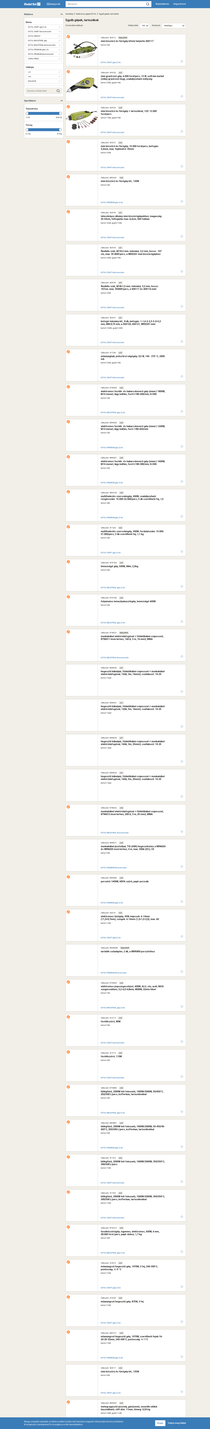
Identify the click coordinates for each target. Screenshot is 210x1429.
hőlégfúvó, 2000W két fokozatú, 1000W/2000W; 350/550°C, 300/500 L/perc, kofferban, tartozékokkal (123, 878)
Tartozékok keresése (111, 1390)
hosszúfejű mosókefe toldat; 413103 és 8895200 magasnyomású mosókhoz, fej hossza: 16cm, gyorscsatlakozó (127, 1258)
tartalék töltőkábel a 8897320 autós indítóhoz (116, 1079)
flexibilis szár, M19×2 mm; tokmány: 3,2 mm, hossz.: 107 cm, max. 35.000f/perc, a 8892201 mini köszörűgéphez (126, 194)
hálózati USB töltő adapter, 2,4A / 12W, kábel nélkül (118, 1155)
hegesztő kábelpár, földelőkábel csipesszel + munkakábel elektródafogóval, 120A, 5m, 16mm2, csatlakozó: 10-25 (123, 524)
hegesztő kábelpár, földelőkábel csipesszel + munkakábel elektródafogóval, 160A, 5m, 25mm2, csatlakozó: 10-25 (123, 574)
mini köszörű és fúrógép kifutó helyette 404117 (117, 41)
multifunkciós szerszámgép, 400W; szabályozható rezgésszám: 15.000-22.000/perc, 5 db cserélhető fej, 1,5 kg (126, 372)
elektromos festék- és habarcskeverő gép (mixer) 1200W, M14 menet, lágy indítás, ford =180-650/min (126, 321)
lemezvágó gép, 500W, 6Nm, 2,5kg (109, 421)
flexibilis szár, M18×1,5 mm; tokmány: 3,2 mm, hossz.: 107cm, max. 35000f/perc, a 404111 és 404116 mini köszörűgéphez (127, 220)
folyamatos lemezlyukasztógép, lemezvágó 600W (118, 446)
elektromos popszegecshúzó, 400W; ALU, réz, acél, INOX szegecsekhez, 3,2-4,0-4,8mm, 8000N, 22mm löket (122, 726)
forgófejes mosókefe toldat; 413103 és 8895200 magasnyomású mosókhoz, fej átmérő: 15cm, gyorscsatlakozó (126, 1334)
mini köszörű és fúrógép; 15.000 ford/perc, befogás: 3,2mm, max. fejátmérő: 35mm (127, 118)
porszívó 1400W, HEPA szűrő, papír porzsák (115, 649)
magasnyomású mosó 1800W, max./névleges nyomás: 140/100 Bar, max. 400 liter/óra (125, 1207)
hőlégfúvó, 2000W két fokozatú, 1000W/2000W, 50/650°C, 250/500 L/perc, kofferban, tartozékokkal (127, 802)
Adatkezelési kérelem (136, 1390)
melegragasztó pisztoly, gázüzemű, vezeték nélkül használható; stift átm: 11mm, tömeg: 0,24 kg (126, 1030)
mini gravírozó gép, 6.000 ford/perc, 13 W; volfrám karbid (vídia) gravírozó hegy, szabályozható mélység (126, 68)
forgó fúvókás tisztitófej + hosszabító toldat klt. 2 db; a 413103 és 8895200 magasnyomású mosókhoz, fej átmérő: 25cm (125, 1283)
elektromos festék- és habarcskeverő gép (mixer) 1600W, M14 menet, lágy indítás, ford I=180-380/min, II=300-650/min (126, 346)
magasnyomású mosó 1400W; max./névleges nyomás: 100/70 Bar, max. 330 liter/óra (127, 1233)
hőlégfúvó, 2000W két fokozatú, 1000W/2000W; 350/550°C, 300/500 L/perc (123, 853)
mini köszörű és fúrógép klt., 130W (110, 142)
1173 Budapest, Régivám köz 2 (84, 1414)
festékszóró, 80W (101, 750)
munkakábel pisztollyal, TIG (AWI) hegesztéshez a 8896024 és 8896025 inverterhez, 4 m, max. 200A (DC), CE (125, 625)
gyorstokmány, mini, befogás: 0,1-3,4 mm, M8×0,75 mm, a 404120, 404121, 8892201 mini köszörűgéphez (127, 1106)
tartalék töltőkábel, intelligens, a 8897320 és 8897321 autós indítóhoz (123, 1055)
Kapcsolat (78, 1390)
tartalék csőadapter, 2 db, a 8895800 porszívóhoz (118, 699)
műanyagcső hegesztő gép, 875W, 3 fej (112, 953)
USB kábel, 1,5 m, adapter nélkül (108, 1181)
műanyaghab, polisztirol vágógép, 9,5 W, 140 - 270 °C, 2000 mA (125, 269)
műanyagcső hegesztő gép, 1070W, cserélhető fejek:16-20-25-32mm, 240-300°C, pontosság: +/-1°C (125, 979)
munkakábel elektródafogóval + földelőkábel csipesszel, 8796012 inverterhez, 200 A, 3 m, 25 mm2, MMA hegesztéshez (127, 599)
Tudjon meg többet (177, 1423)
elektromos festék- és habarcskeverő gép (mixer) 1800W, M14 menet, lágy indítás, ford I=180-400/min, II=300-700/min (126, 296)
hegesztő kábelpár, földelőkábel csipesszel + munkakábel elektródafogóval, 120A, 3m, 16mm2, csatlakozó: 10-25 (123, 498)
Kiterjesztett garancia (46, 1390)
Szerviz (65, 1390)
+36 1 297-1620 (112, 1414)
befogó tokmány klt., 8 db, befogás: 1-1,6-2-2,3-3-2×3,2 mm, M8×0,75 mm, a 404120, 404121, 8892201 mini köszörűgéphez (124, 245)
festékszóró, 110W (101, 775)
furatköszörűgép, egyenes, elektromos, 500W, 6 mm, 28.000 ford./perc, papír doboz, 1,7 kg (124, 903)
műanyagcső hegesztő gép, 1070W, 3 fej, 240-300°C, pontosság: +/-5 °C (126, 929)
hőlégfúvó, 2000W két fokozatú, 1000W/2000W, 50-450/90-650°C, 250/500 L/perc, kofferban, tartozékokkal (126, 827)
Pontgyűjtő (92, 1390)
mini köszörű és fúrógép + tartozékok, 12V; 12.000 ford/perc (124, 91)
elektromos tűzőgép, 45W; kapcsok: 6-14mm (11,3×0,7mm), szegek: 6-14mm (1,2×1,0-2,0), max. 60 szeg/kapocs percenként (126, 675)
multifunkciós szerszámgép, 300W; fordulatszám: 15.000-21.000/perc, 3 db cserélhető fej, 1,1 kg (122, 397)
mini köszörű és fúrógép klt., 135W (110, 1003)
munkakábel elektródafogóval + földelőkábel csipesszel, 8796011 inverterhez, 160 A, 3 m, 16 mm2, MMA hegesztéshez (127, 473)
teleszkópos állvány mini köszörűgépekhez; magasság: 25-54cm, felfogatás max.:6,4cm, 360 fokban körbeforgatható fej (127, 169)
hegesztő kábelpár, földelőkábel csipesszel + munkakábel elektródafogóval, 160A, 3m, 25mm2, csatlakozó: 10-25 (123, 549)
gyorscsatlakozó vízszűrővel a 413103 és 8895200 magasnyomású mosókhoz (119, 1309)
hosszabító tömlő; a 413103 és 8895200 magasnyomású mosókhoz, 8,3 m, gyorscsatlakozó (121, 1359)
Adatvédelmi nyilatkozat (162, 1390)
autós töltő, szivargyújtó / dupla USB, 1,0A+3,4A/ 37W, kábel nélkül (127, 1130)
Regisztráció (180, 4)
